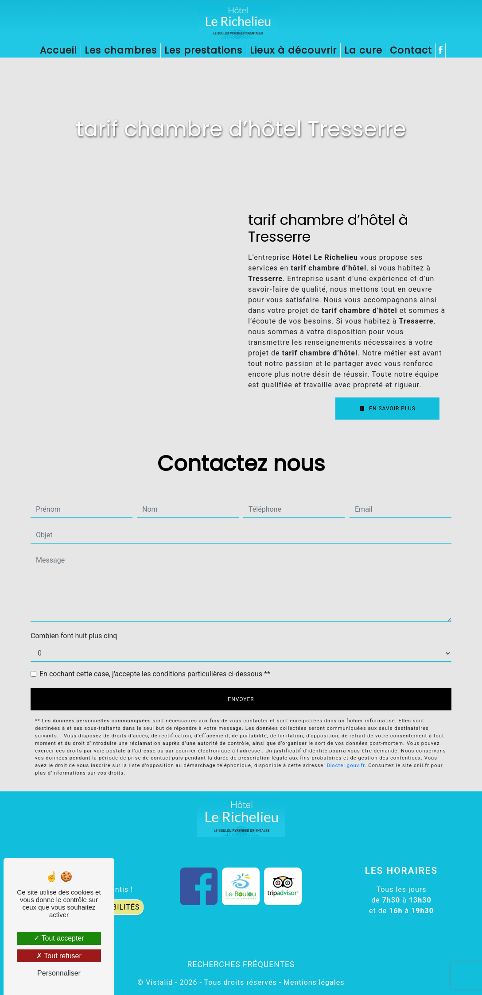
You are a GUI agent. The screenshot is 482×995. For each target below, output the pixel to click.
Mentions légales (312, 982)
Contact (411, 50)
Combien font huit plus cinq (74, 636)
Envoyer (241, 699)
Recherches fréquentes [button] (241, 964)
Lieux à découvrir (293, 50)
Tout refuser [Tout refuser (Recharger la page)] (59, 956)
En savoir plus (387, 408)
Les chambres (121, 50)
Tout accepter (59, 938)
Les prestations (203, 50)
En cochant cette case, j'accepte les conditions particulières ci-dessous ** (154, 674)
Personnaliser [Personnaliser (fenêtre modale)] (59, 973)
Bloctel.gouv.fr (346, 765)
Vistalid (159, 982)
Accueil (58, 50)
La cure (363, 50)
